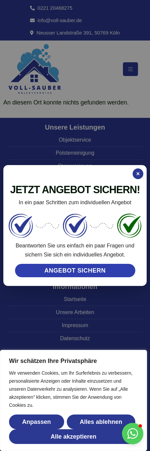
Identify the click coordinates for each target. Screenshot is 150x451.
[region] (73, 400)
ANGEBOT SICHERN (75, 270)
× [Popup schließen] (138, 173)
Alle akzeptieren (73, 436)
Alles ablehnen (101, 422)
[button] (132, 433)
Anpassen (36, 422)
